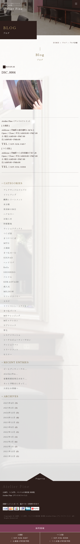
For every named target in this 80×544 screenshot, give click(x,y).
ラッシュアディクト (13, 229)
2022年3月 (9, 437)
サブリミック (10, 325)
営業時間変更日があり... (15, 379)
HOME (56, 43)
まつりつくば (10, 238)
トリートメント (11, 350)
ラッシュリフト (11, 345)
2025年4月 (9, 403)
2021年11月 (9, 456)
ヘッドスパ (9, 262)
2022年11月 (9, 432)
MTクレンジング (12, 316)
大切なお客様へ (11, 388)
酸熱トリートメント (13, 200)
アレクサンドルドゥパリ (15, 190)
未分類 (7, 204)
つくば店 (8, 233)
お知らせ (8, 219)
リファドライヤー (12, 296)
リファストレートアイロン (16, 306)
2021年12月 (9, 451)
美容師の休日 (10, 209)
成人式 (7, 287)
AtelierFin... (11, 374)
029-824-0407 (14, 144)
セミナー (8, 354)
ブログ (64, 43)
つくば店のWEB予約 (61, 541)
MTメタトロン (11, 320)
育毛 (6, 330)
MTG (6, 243)
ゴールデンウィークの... (15, 369)
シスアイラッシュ (12, 335)
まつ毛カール (10, 253)
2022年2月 (9, 442)
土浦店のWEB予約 (21, 541)
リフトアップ (10, 195)
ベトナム (8, 277)
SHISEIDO (10, 272)
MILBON (9, 291)
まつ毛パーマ (10, 311)
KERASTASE (11, 282)
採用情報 (40, 528)
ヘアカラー (9, 214)
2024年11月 (9, 417)
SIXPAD (8, 258)
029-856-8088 (14, 167)
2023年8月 (9, 427)
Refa (6, 267)
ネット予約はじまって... (15, 383)
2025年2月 (9, 408)
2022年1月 (9, 447)
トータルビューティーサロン (17, 340)
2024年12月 (9, 413)
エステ (7, 301)
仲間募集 (8, 224)
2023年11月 (9, 422)
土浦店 (7, 248)
